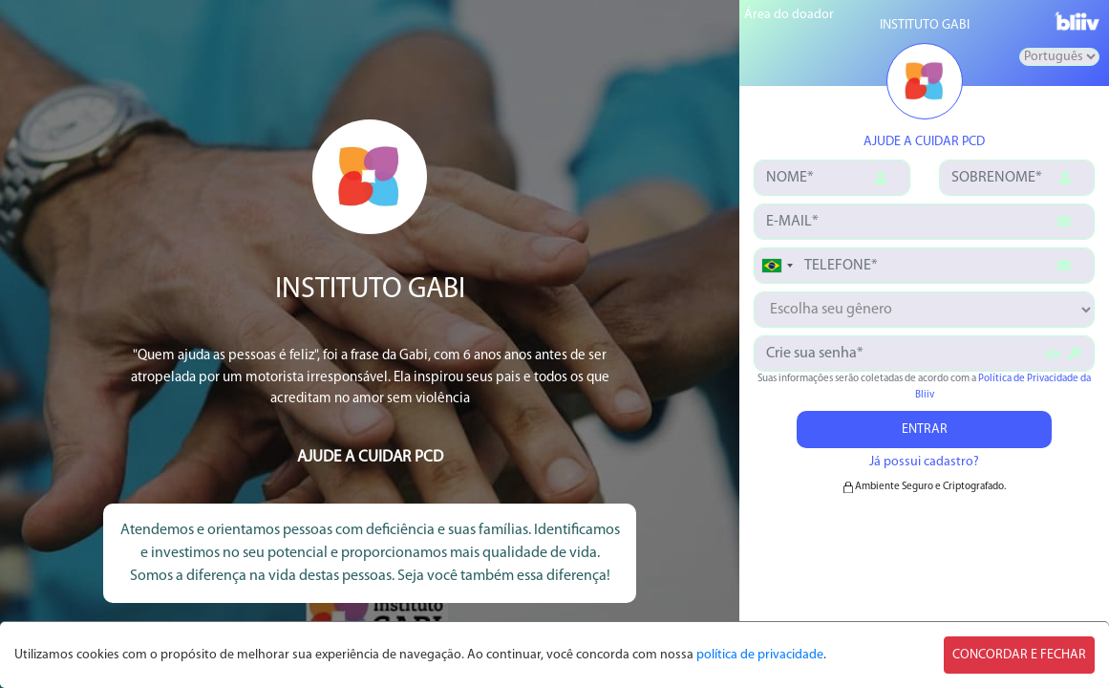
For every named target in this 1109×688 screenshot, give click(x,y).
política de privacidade (759, 655)
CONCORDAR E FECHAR (1019, 655)
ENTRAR (925, 429)
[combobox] (777, 265)
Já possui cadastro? (924, 462)
